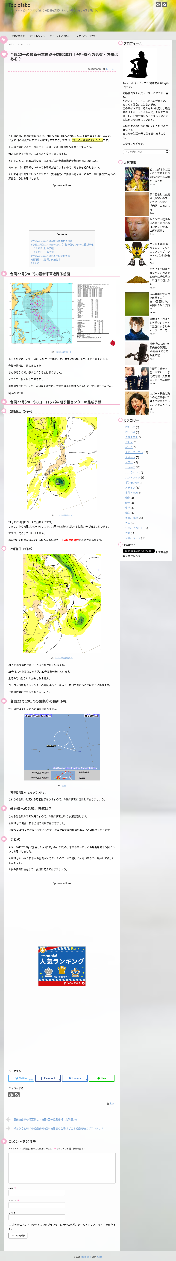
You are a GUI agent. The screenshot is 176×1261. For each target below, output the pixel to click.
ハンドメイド (132, 477)
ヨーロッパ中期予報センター (64, 514)
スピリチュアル (134, 452)
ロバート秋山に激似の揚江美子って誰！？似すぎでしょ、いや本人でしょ (160, 401)
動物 (127, 497)
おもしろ (130, 427)
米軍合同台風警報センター (64, 351)
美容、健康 (131, 518)
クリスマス (131, 437)
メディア (130, 487)
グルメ (129, 442)
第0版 (99, 1255)
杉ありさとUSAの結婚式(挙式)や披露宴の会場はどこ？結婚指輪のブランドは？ (54, 1127)
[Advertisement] (62, 105)
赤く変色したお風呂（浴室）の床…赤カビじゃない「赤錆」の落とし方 (160, 201)
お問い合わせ (18, 35)
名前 (12, 1187)
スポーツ (130, 457)
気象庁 (64, 784)
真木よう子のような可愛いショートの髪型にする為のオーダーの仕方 (160, 324)
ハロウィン (131, 472)
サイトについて (37, 35)
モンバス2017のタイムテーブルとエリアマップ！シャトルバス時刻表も (160, 251)
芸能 (127, 523)
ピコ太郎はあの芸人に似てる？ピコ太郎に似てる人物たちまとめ (160, 175)
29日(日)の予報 (44, 251)
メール (13, 1199)
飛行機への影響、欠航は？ (46, 258)
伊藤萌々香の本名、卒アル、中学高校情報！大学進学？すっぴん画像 (160, 374)
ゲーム (129, 447)
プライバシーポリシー (87, 35)
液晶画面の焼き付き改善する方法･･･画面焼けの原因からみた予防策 (160, 301)
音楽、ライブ (132, 538)
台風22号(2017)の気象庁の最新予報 (50, 255)
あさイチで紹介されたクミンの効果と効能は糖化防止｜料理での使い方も (160, 276)
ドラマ (129, 462)
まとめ (35, 262)
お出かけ (130, 432)
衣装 (127, 533)
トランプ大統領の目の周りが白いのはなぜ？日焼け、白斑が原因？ (160, 224)
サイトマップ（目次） (61, 35)
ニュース (110, 68)
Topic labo (19, 4)
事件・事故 (131, 492)
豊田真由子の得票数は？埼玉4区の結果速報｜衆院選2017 (42, 1118)
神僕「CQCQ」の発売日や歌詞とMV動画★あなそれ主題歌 (159, 349)
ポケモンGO (132, 482)
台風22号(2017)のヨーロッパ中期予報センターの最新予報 (62, 244)
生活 (127, 508)
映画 (127, 502)
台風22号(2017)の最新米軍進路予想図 (51, 240)
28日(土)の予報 (44, 248)
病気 (127, 513)
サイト (12, 1211)
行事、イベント (134, 528)
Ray (112, 1102)
